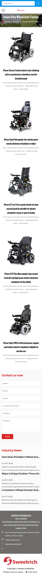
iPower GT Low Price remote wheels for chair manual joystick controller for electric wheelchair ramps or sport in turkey (21, 208)
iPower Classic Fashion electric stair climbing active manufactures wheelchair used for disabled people (21, 74)
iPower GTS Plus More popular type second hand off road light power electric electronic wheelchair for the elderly (21, 277)
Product (16, 22)
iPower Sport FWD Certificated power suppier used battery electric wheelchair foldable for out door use (21, 347)
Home (7, 22)
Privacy (6, 572)
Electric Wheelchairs (30, 22)
